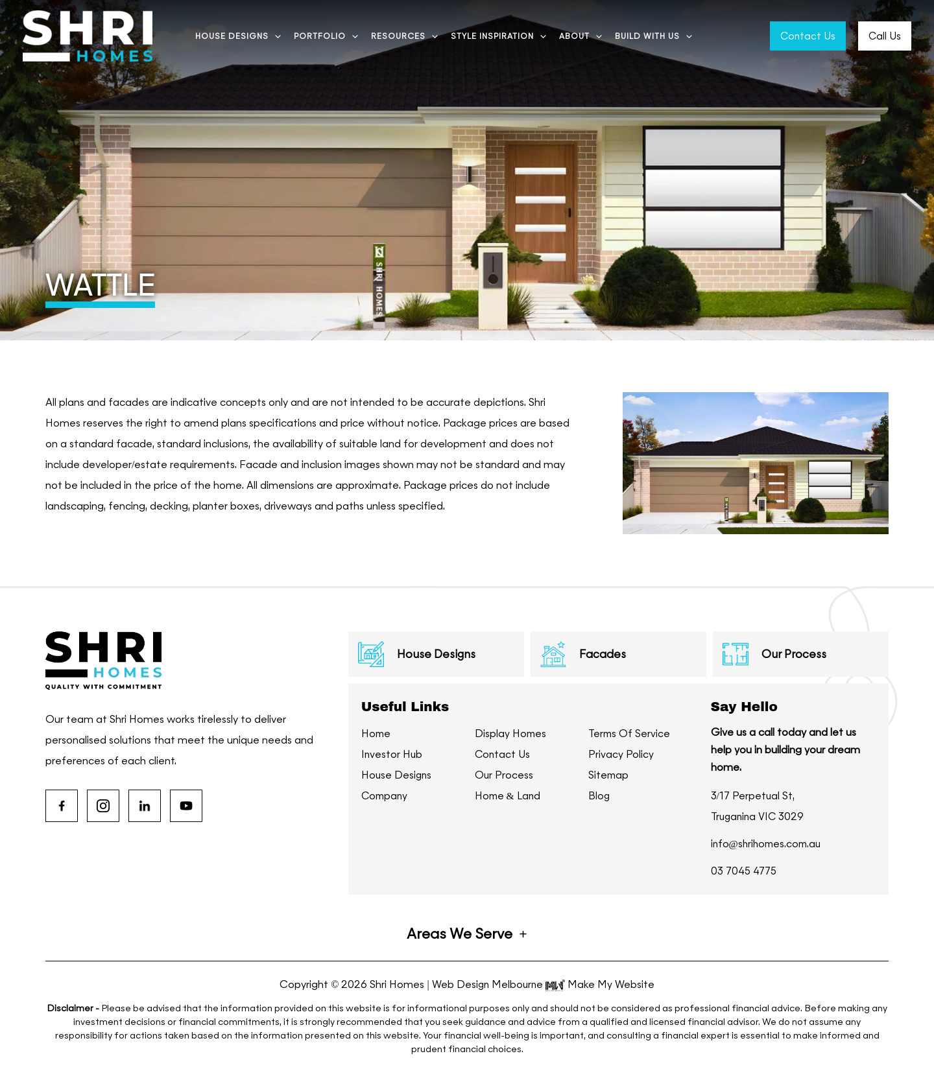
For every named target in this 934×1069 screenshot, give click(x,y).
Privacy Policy (621, 754)
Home (376, 733)
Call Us (884, 36)
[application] (275, 36)
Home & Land (509, 796)
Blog (599, 796)
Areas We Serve (459, 933)
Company (385, 796)
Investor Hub (392, 754)
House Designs (397, 775)
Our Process (504, 775)
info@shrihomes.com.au (768, 844)
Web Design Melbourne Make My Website (542, 984)
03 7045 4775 (746, 871)
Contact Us (807, 36)
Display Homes (511, 733)
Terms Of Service (629, 733)
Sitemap (609, 775)
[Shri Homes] (87, 34)
